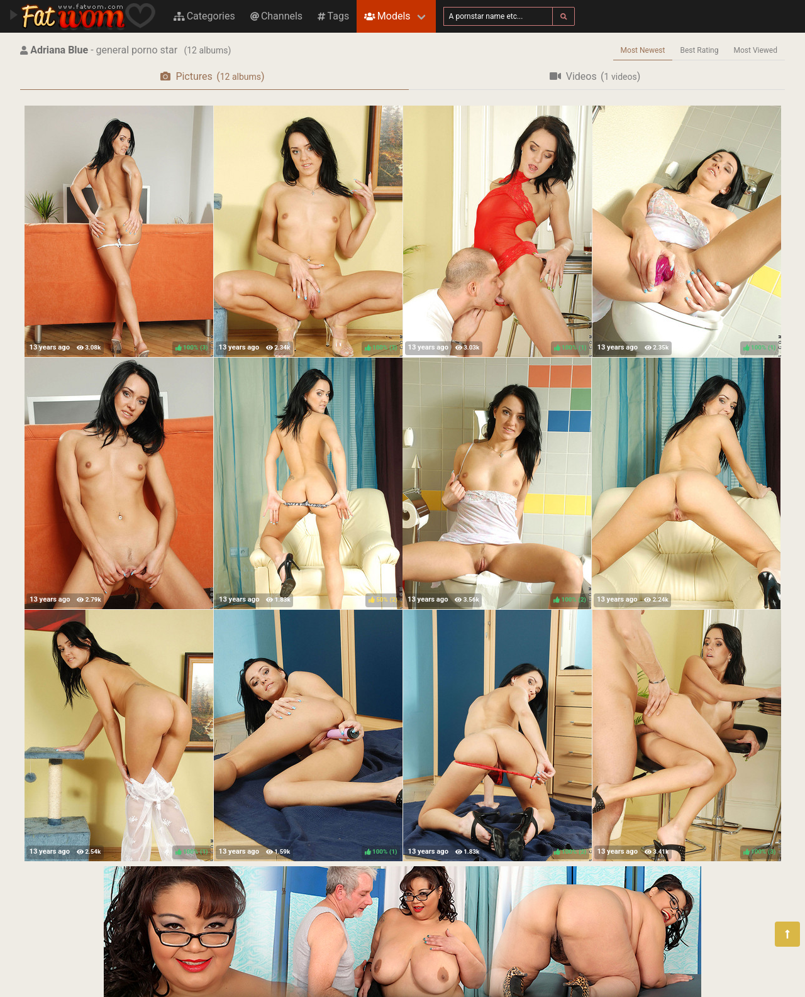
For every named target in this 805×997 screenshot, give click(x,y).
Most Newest (643, 50)
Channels (276, 16)
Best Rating (699, 50)
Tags (333, 16)
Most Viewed (756, 50)
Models (387, 16)
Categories (204, 16)
